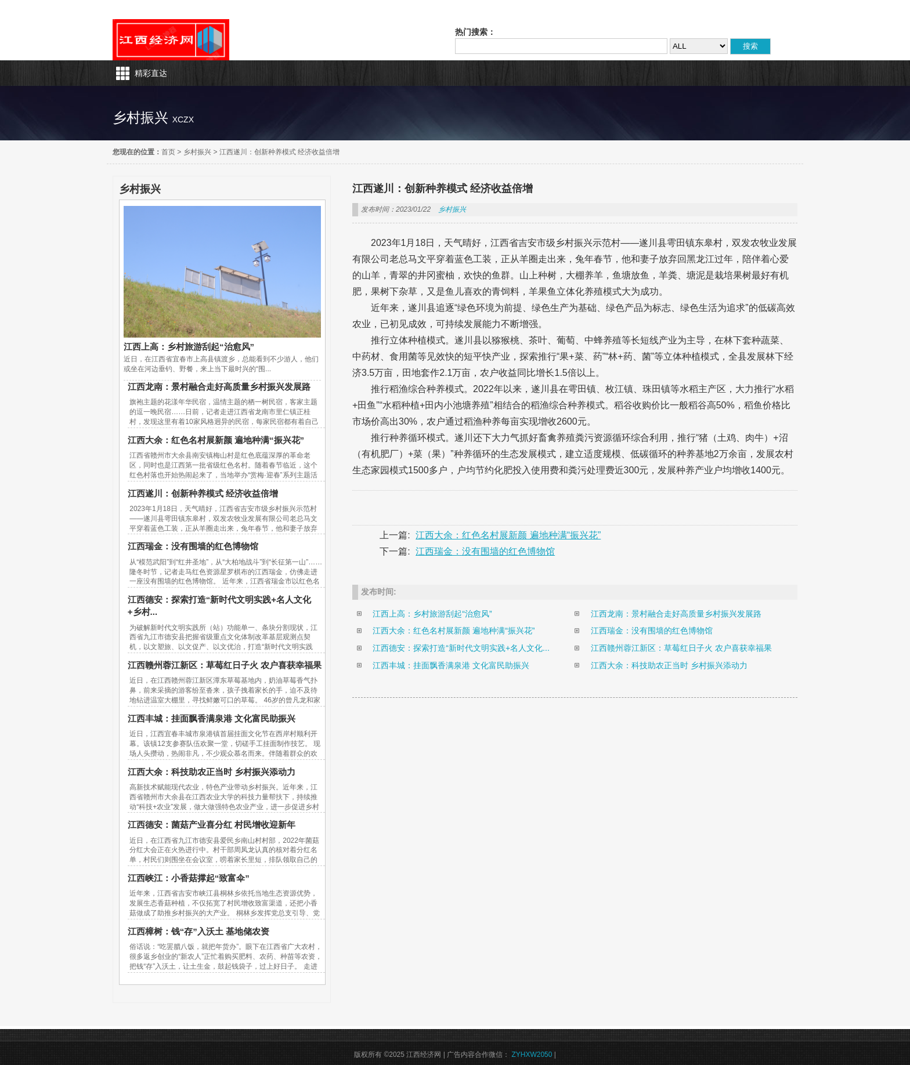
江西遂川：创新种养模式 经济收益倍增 (279, 152)
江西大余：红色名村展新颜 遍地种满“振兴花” (216, 440)
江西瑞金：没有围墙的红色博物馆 (193, 546)
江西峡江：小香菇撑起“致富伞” (189, 878)
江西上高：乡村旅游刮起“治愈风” (189, 347)
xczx (183, 119)
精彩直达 (151, 73)
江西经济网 (171, 39)
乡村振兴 (197, 152)
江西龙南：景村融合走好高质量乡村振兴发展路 (219, 387)
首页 (168, 152)
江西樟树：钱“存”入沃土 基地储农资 (198, 931)
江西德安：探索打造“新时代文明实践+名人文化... (461, 648)
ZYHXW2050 (531, 1054)
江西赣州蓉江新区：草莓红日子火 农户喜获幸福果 (225, 665)
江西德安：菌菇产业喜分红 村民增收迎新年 (211, 824)
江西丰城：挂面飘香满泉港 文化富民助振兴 (211, 718)
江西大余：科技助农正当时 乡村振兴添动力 (211, 772)
